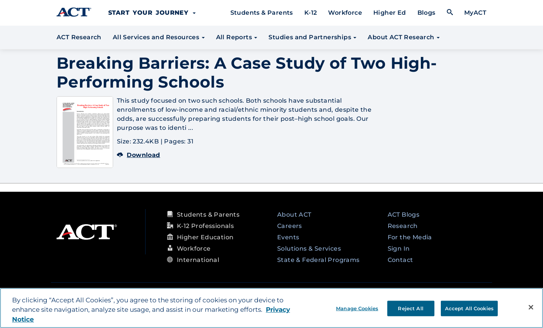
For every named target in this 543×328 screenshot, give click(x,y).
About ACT (294, 214)
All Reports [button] (237, 37)
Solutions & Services (309, 248)
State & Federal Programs (318, 259)
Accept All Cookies (469, 308)
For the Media (410, 237)
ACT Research (79, 37)
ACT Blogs (404, 214)
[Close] (531, 307)
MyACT (475, 12)
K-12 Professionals (205, 225)
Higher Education (205, 237)
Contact (400, 259)
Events (288, 237)
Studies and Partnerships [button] (312, 37)
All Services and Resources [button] (159, 37)
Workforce (345, 12)
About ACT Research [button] (404, 37)
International (198, 259)
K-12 (310, 12)
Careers (289, 225)
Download (138, 155)
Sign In (399, 248)
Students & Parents (261, 12)
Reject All (410, 308)
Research (403, 225)
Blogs (426, 12)
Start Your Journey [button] (152, 12)
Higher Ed (389, 12)
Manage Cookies (357, 308)
